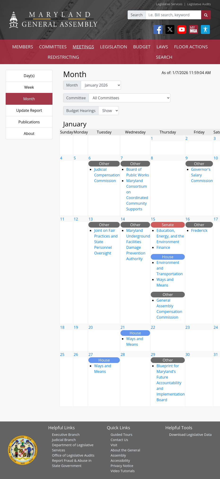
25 (62, 354)
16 (187, 219)
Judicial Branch (64, 439)
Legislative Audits (199, 4)
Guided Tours (121, 434)
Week (29, 87)
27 (90, 354)
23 (187, 327)
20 (90, 327)
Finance (163, 247)
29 (153, 354)
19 (76, 327)
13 (90, 219)
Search (137, 14)
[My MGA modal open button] (192, 29)
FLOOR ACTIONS (191, 47)
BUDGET (141, 47)
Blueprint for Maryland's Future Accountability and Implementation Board (170, 382)
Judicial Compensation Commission (107, 175)
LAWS (162, 47)
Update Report (29, 110)
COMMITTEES (53, 47)
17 (216, 219)
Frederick (199, 230)
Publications (29, 122)
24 (216, 327)
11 (62, 219)
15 (153, 219)
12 (76, 219)
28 (123, 354)
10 (216, 158)
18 (62, 327)
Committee (76, 97)
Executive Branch (66, 434)
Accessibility (120, 460)
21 (123, 327)
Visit (114, 444)
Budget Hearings (80, 110)
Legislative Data (199, 434)
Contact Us (119, 439)
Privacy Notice (122, 465)
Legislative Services (169, 4)
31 (216, 354)
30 (187, 354)
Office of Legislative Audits (73, 455)
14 (123, 219)
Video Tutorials (123, 470)
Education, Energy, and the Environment (170, 236)
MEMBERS (22, 47)
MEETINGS (83, 47)
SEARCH (164, 57)
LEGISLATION (113, 47)
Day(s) (29, 75)
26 (76, 354)
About (29, 133)
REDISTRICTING (63, 57)
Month (29, 98)
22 (153, 327)
